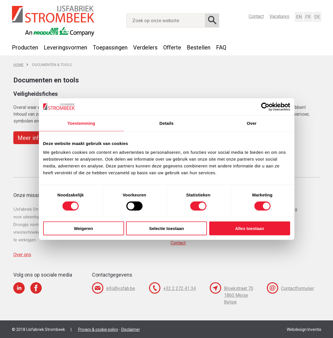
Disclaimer (130, 329)
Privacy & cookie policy (98, 329)
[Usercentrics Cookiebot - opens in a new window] (265, 106)
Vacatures (279, 16)
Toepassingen (110, 47)
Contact (256, 16)
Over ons (22, 254)
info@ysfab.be (120, 288)
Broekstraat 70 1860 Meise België (238, 295)
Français (307, 17)
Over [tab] (252, 123)
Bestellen (198, 47)
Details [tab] (167, 123)
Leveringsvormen (65, 47)
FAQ (221, 47)
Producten (25, 47)
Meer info (30, 137)
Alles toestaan (249, 228)
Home (18, 65)
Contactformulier (297, 288)
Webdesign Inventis (304, 329)
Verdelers (145, 47)
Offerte (172, 47)
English (298, 17)
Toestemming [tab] (81, 123)
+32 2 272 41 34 (179, 288)
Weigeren (83, 228)
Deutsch (316, 17)
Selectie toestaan (166, 228)
